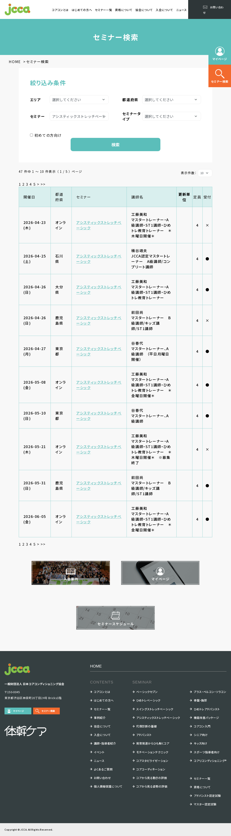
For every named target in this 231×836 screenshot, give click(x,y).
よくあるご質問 (103, 769)
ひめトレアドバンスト (207, 709)
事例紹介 (100, 717)
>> (43, 184)
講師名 (137, 197)
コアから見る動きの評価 (151, 778)
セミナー (83, 197)
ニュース (181, 10)
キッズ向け (200, 743)
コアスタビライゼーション (152, 761)
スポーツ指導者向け (207, 752)
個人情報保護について (108, 786)
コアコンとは (60, 10)
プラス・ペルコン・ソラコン (210, 692)
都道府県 (59, 196)
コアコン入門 (202, 726)
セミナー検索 (48, 711)
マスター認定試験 (205, 804)
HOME (96, 666)
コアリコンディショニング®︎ (210, 761)
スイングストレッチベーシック (154, 709)
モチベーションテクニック (152, 752)
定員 (197, 197)
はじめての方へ (82, 10)
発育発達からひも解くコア (152, 743)
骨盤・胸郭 (200, 700)
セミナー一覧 (103, 10)
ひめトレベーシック (148, 700)
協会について (144, 10)
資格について (123, 10)
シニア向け (201, 735)
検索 (115, 144)
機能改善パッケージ (206, 717)
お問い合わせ (102, 778)
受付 (207, 197)
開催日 (29, 197)
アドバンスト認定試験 (207, 795)
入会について (164, 10)
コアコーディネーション (150, 769)
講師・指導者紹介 (105, 743)
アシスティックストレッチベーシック (158, 717)
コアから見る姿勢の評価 (151, 786)
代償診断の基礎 (146, 726)
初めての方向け (48, 135)
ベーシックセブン (147, 692)
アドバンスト (144, 735)
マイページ (18, 711)
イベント (99, 752)
